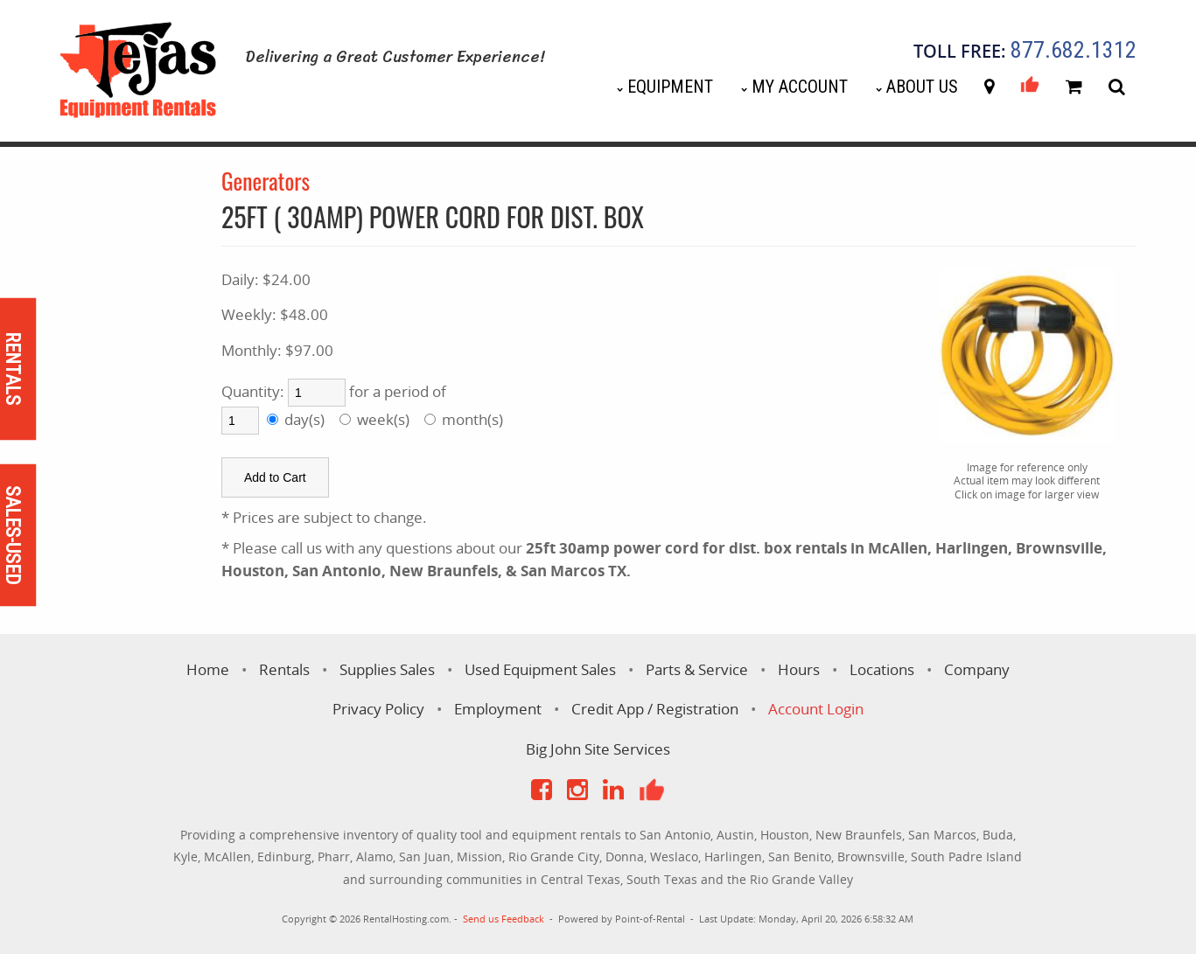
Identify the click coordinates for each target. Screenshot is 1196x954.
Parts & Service (697, 669)
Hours (799, 669)
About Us (922, 86)
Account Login (816, 709)
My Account (800, 86)
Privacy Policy (378, 709)
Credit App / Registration (654, 709)
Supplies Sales (387, 669)
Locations (882, 669)
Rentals (284, 669)
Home (207, 669)
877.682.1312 (1074, 50)
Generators (265, 180)
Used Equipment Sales (540, 669)
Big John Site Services (598, 749)
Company (977, 669)
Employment (498, 709)
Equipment (670, 86)
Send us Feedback (503, 918)
